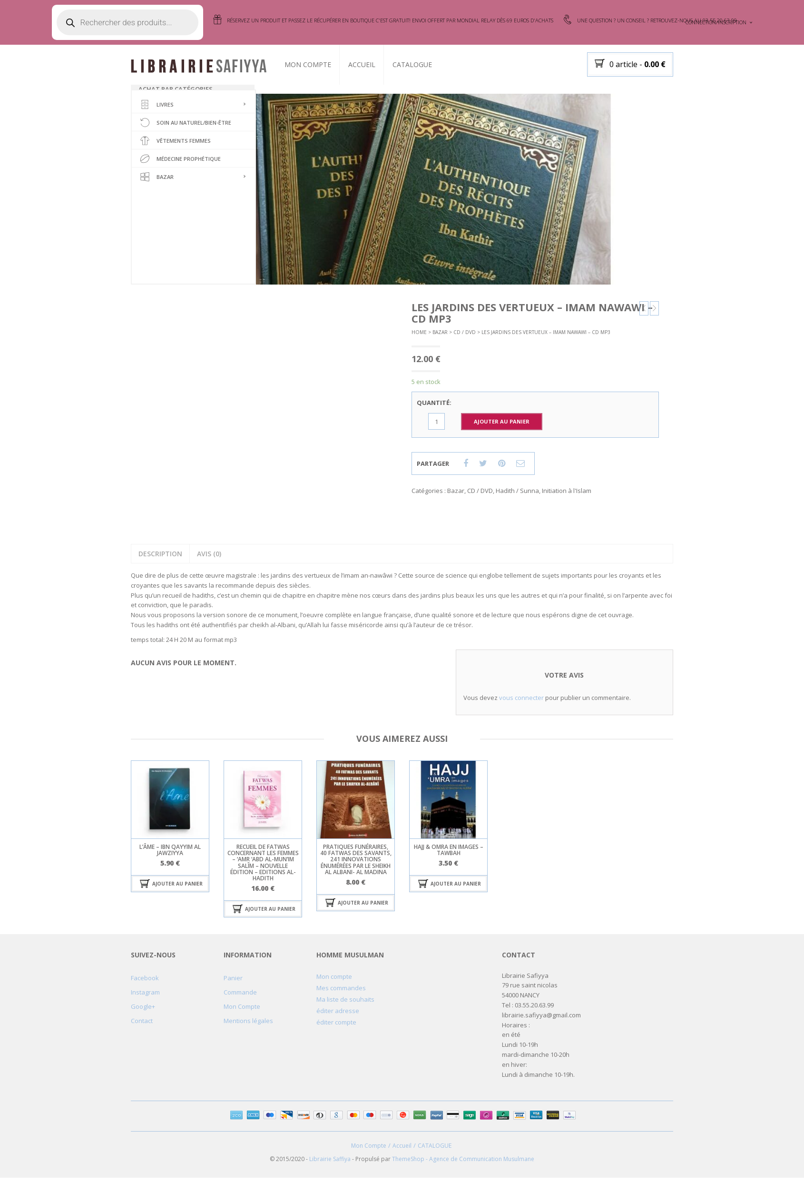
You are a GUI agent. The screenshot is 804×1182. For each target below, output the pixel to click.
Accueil (371, 64)
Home (419, 336)
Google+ (143, 1010)
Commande (240, 996)
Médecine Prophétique (180, 164)
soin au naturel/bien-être (185, 128)
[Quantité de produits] (436, 425)
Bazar (157, 182)
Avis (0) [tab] (209, 557)
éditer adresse (337, 1014)
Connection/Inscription (716, 22)
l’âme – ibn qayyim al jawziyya (170, 854)
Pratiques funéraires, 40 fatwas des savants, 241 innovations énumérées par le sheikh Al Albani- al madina (356, 863)
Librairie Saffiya (330, 1163)
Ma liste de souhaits (345, 1003)
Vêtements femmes (175, 146)
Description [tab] (160, 557)
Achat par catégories (175, 89)
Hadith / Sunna (517, 495)
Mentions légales (248, 1024)
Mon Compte (317, 64)
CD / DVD (464, 336)
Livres (157, 110)
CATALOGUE (421, 64)
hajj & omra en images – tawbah (448, 854)
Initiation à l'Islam (566, 495)
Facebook (145, 981)
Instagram (145, 996)
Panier (233, 981)
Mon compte (334, 980)
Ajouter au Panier (501, 425)
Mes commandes (341, 991)
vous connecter (521, 702)
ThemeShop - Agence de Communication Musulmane (463, 1163)
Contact (142, 1024)
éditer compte (336, 1026)
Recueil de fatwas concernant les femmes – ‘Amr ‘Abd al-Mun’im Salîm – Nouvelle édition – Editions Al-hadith (263, 866)
